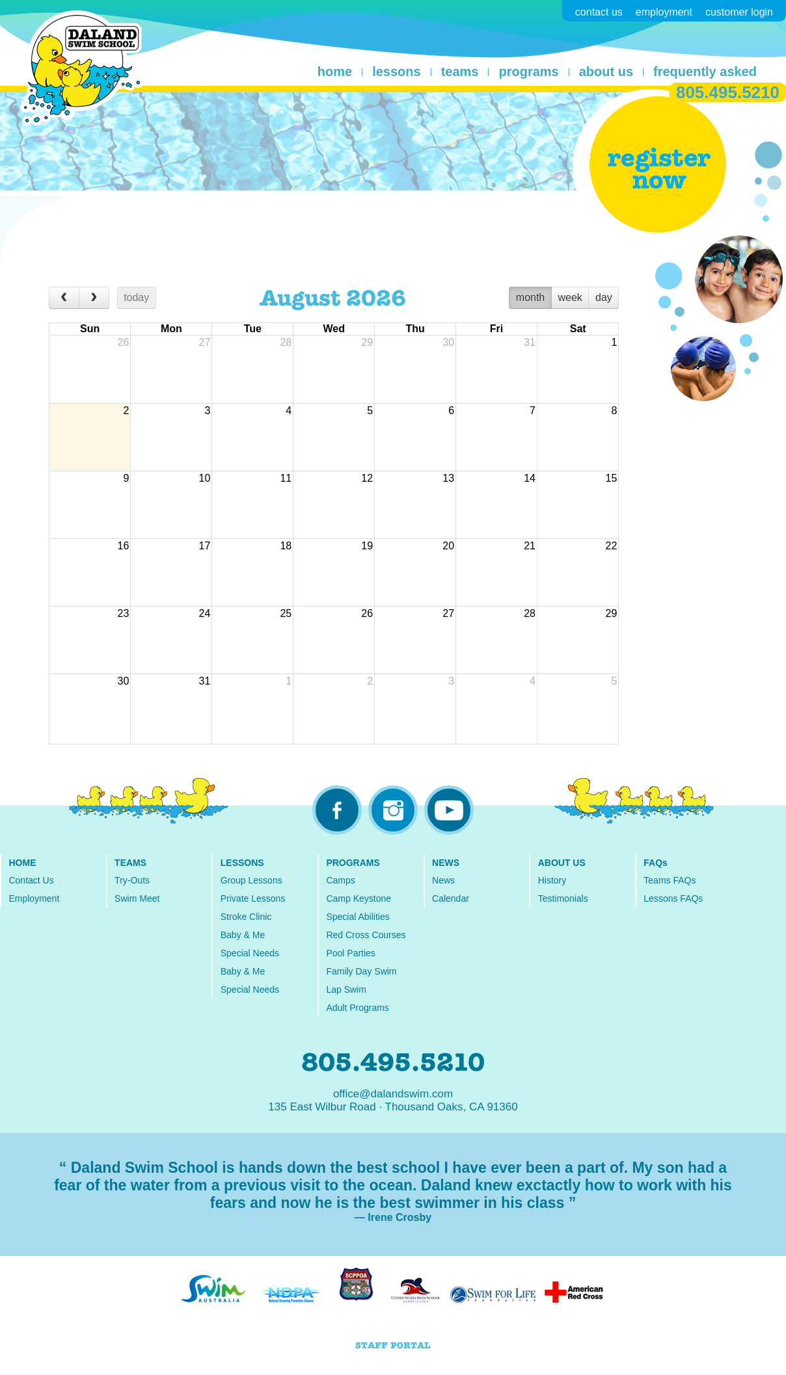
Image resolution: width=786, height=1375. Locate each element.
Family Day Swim (361, 971)
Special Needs (250, 953)
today (136, 297)
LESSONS (242, 863)
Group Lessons (251, 880)
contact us (599, 12)
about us (606, 71)
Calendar (450, 898)
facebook (337, 810)
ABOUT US (562, 863)
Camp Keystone (358, 898)
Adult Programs (357, 1007)
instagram (393, 810)
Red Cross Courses (365, 935)
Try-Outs (132, 880)
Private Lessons (253, 898)
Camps (340, 880)
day (603, 297)
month (530, 297)
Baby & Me (243, 935)
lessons (396, 71)
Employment (33, 898)
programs (528, 71)
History (552, 880)
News (443, 880)
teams (460, 71)
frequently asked (705, 71)
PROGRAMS (352, 863)
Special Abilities (357, 916)
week (570, 297)
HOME (22, 863)
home (335, 71)
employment (664, 12)
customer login (739, 12)
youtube (449, 810)
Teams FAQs (670, 880)
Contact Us (30, 880)
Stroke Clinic (246, 916)
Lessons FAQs (673, 898)
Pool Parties (350, 953)
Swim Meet (137, 898)
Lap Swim (346, 989)
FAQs (656, 863)
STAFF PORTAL (393, 1345)
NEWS (445, 863)
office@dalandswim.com (393, 1094)
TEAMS (130, 863)
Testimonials (563, 898)
